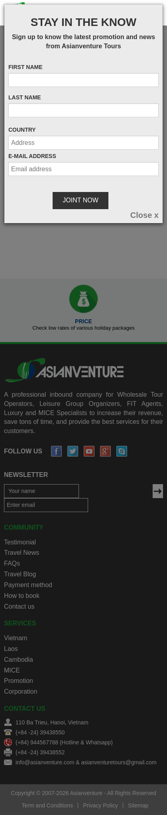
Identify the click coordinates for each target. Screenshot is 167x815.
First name (25, 67)
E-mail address (32, 156)
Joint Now (80, 200)
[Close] (144, 215)
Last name (24, 97)
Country (22, 130)
